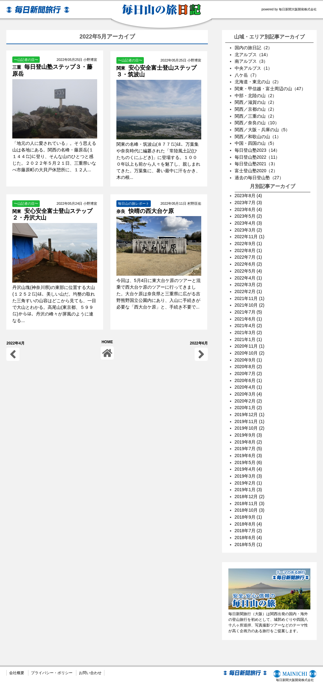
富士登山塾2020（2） (256, 166)
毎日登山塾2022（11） (257, 153)
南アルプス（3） (251, 60)
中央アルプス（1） (254, 67)
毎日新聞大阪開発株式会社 (295, 661)
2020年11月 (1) (250, 337)
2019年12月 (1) (250, 403)
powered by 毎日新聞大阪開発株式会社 (288, 9)
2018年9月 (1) (248, 502)
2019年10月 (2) (250, 416)
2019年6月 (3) (248, 443)
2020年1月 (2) (248, 396)
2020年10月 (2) (250, 343)
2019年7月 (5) (248, 436)
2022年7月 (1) (248, 251)
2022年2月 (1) (248, 284)
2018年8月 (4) (248, 509)
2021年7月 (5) (248, 304)
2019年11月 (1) (250, 410)
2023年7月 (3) (248, 198)
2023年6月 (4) (248, 204)
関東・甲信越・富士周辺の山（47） (270, 87)
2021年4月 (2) (248, 317)
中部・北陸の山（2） (256, 94)
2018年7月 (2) (248, 516)
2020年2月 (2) (248, 390)
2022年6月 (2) (248, 257)
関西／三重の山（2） (256, 113)
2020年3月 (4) (248, 383)
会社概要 (16, 658)
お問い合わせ (90, 658)
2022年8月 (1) (248, 244)
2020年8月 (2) (248, 357)
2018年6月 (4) (248, 522)
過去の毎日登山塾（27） (259, 173)
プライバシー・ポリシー (52, 658)
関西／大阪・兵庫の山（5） (262, 127)
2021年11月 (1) (250, 290)
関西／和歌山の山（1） (258, 133)
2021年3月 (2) (248, 323)
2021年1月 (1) (248, 330)
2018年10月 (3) (250, 496)
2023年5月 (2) (248, 211)
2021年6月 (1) (248, 310)
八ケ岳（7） (247, 74)
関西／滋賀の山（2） (256, 100)
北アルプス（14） (253, 54)
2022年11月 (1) (250, 231)
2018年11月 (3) (250, 489)
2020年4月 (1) (248, 376)
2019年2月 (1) (248, 469)
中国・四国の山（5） (256, 140)
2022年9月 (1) (248, 237)
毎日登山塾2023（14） (257, 147)
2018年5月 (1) (248, 529)
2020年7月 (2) (248, 363)
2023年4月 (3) (248, 218)
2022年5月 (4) (248, 264)
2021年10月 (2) (250, 297)
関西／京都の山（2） (256, 107)
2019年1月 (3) (248, 476)
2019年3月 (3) (248, 463)
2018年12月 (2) (250, 482)
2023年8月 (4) (248, 191)
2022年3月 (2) (248, 277)
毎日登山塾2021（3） (256, 160)
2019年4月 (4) (248, 456)
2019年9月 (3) (248, 423)
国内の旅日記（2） (254, 47)
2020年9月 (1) (248, 350)
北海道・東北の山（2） (258, 80)
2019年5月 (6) (248, 449)
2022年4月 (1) (248, 270)
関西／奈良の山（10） (257, 120)
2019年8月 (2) (248, 429)
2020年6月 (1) (248, 370)
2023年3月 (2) (248, 224)
